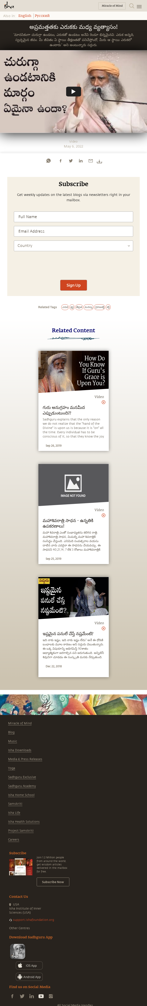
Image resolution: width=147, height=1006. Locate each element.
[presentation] (73, 263)
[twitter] (71, 161)
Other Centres (19, 928)
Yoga (11, 768)
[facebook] (60, 160)
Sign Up (74, 285)
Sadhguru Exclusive (22, 777)
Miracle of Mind (20, 723)
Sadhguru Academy (22, 786)
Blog (11, 732)
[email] (91, 161)
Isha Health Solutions (24, 821)
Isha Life (14, 812)
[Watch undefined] (73, 91)
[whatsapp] (48, 161)
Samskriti (15, 803)
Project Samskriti (21, 830)
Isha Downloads (19, 750)
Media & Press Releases (25, 759)
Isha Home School (21, 795)
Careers (13, 839)
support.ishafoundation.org (33, 919)
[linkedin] (81, 161)
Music (12, 741)
